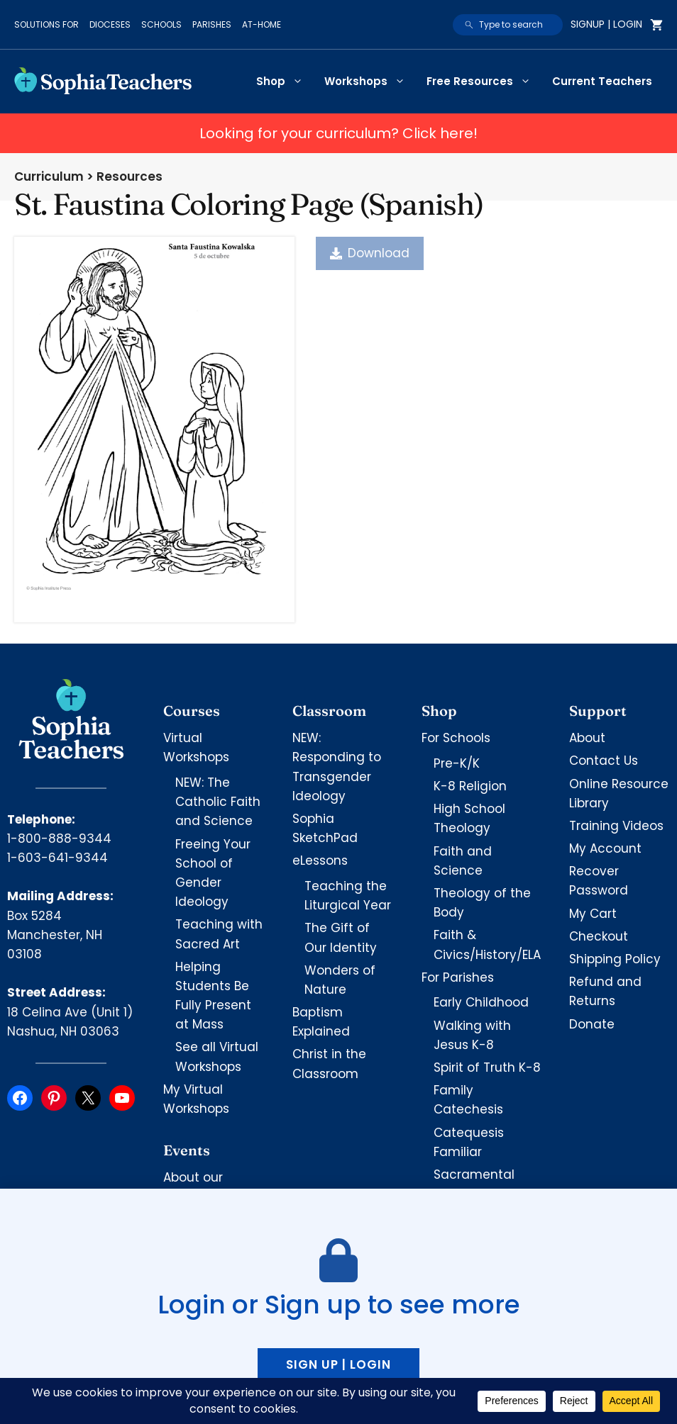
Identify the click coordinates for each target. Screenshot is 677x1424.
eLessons (320, 860)
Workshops (370, 81)
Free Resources (483, 81)
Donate (592, 1024)
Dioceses (110, 24)
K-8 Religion (470, 786)
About (587, 737)
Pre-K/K (457, 763)
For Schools (456, 737)
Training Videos (616, 825)
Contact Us (603, 760)
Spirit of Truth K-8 (487, 1067)
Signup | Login (606, 24)
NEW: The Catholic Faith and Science (217, 801)
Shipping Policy (615, 959)
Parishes (211, 24)
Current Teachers (602, 81)
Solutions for (46, 24)
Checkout (598, 936)
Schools (161, 24)
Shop (285, 81)
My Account (605, 848)
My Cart (593, 913)
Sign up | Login (338, 1364)
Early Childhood (481, 1002)
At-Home (261, 24)
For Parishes (458, 977)
